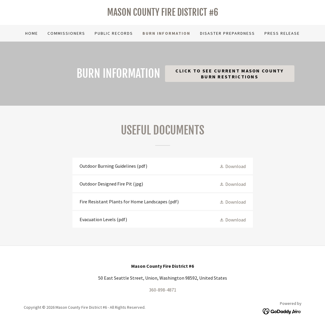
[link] (163, 14)
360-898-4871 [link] (162, 290)
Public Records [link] (114, 33)
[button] (232, 166)
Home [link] (31, 33)
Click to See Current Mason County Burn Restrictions (229, 74)
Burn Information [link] (166, 33)
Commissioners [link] (66, 33)
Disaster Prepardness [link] (227, 33)
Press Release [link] (282, 33)
